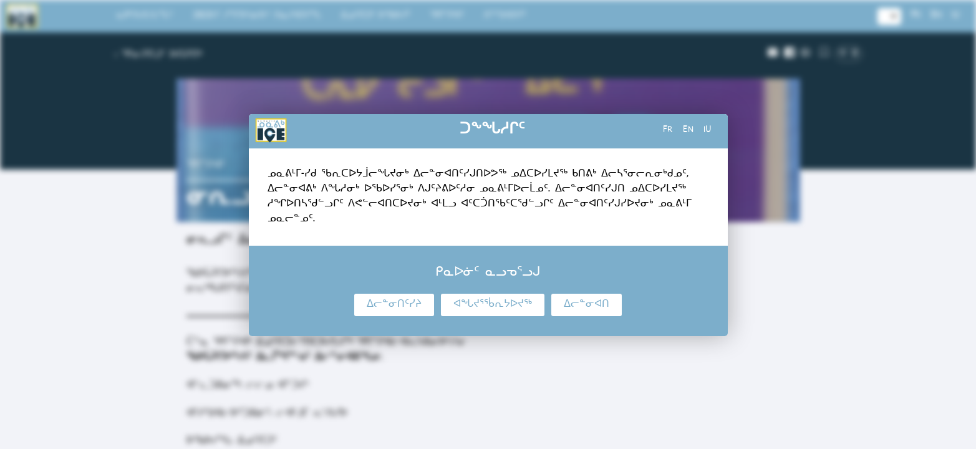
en (688, 130)
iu (707, 130)
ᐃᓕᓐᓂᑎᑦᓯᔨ (394, 305)
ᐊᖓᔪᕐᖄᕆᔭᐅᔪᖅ (492, 305)
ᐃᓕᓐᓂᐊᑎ (586, 305)
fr (668, 130)
